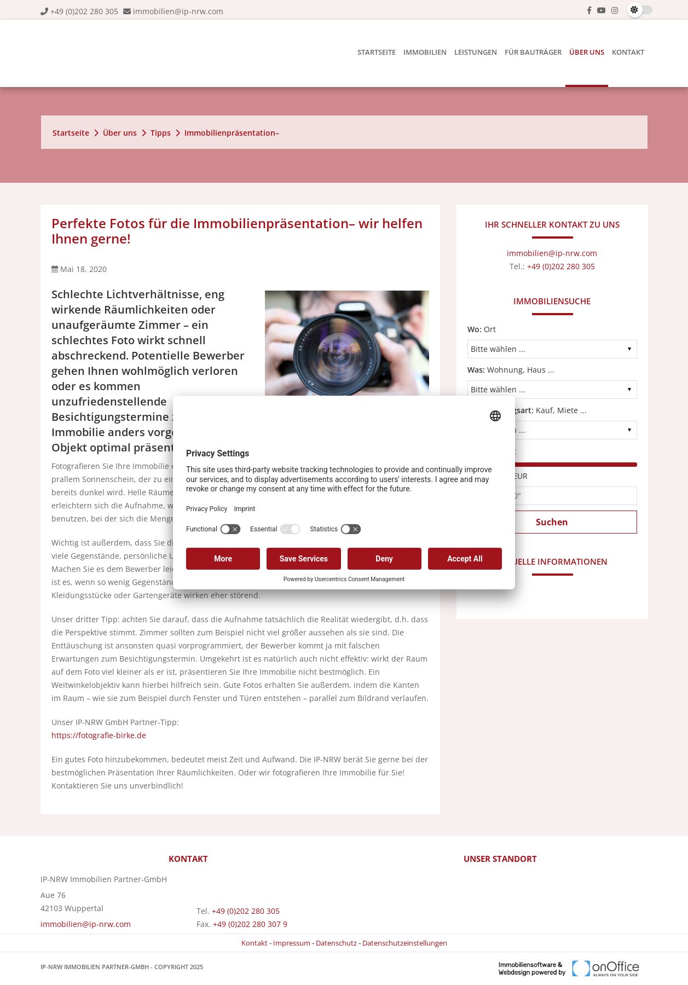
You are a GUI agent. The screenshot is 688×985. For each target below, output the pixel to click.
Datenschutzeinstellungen (404, 943)
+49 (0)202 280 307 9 (250, 924)
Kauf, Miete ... (527, 410)
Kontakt (628, 52)
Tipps (161, 133)
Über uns (586, 52)
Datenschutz (336, 943)
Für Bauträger (533, 52)
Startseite (376, 52)
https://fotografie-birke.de (98, 735)
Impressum (291, 943)
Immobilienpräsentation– (231, 133)
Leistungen (475, 52)
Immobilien (425, 52)
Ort (481, 329)
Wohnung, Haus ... (510, 369)
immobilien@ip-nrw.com (178, 11)
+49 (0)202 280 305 (84, 11)
